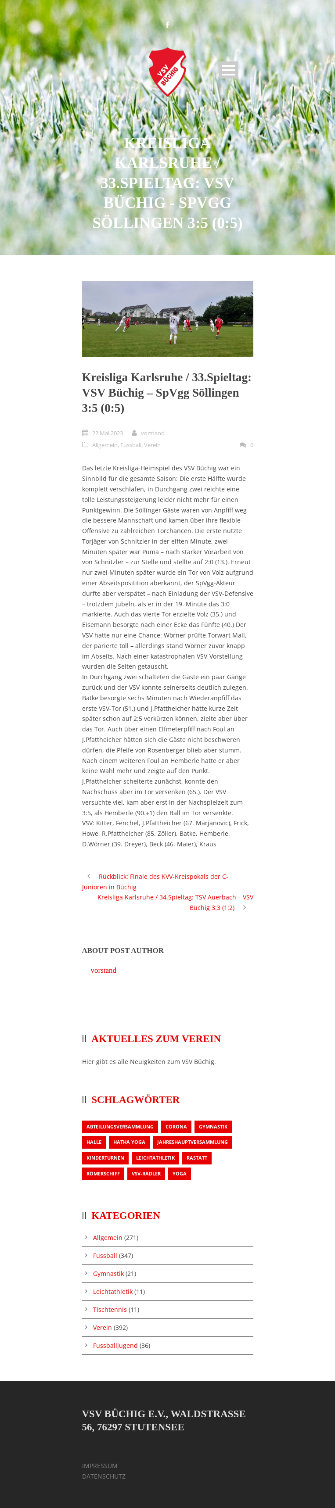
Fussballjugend (115, 1345)
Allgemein (105, 445)
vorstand (153, 433)
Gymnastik (108, 1273)
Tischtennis (110, 1309)
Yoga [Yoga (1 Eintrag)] (180, 1173)
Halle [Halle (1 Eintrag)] (93, 1142)
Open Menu (228, 70)
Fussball (130, 445)
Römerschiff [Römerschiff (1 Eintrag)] (103, 1173)
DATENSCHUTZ (104, 1476)
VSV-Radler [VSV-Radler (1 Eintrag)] (146, 1173)
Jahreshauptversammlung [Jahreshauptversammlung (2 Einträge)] (192, 1142)
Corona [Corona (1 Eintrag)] (176, 1126)
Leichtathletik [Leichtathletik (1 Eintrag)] (155, 1157)
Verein (152, 445)
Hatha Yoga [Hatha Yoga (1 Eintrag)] (129, 1142)
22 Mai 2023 (107, 433)
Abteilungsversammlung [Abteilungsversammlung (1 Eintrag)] (120, 1126)
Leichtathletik (113, 1291)
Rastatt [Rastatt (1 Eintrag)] (197, 1157)
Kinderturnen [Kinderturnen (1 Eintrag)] (105, 1157)
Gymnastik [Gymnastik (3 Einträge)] (213, 1126)
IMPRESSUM (100, 1465)
